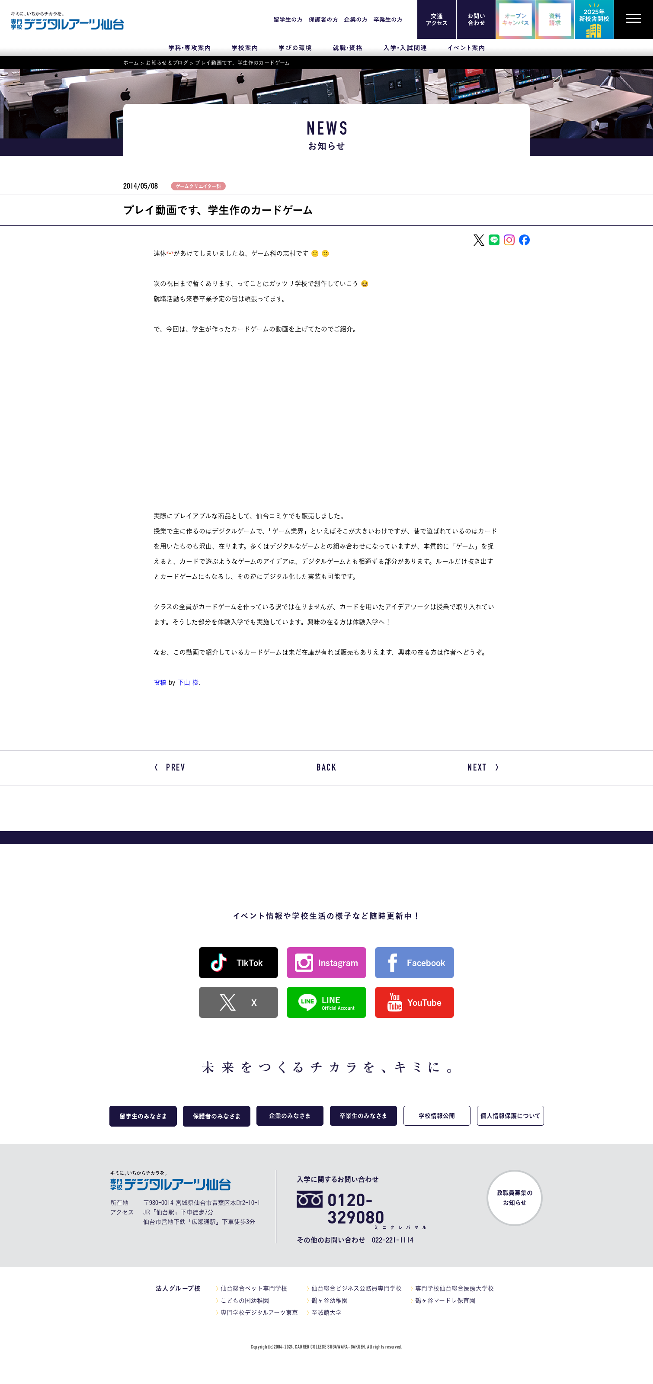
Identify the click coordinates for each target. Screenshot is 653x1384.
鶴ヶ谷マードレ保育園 (445, 1300)
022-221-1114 (392, 1239)
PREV (170, 768)
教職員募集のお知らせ (514, 1197)
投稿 (160, 682)
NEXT (482, 768)
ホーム (131, 62)
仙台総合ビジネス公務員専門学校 (356, 1288)
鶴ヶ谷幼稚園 (329, 1300)
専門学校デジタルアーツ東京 (259, 1312)
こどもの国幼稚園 (245, 1300)
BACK (327, 768)
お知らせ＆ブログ (167, 62)
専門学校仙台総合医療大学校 (454, 1288)
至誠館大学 (326, 1312)
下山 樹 (188, 682)
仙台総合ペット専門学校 (254, 1288)
